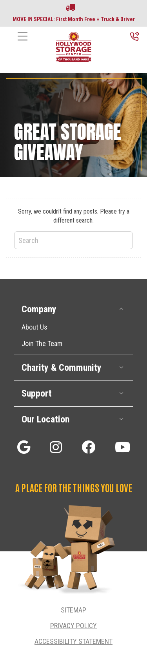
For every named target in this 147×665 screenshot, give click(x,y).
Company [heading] (39, 309)
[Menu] (22, 42)
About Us (34, 327)
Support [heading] (37, 393)
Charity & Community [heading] (62, 367)
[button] (121, 309)
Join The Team (42, 343)
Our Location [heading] (45, 419)
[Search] (73, 240)
